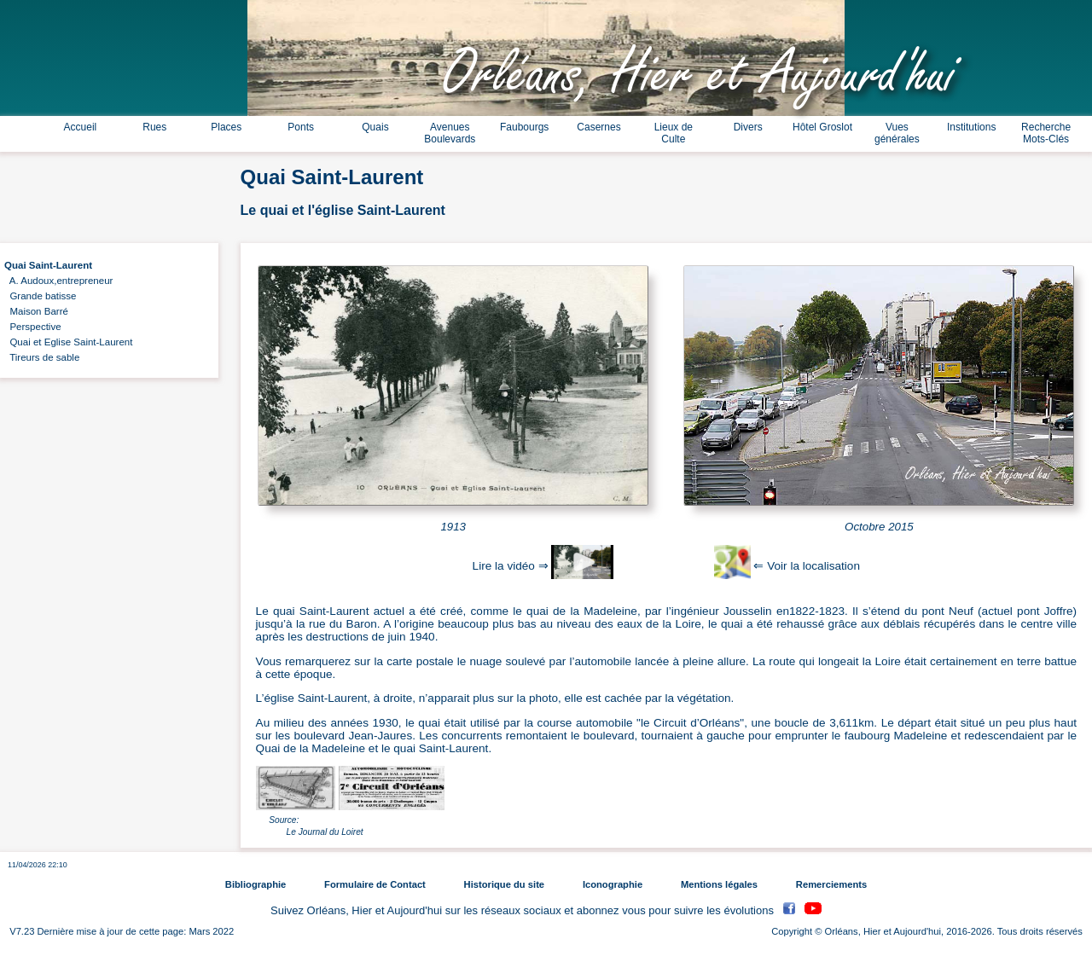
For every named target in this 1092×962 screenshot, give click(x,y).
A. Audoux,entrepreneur (58, 280)
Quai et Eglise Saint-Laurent (68, 342)
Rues (154, 127)
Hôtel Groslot (822, 127)
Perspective (32, 327)
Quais (375, 127)
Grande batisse (40, 296)
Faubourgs (524, 127)
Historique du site (504, 884)
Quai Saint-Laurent (48, 265)
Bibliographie (255, 884)
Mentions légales (719, 884)
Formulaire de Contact (375, 884)
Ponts (301, 127)
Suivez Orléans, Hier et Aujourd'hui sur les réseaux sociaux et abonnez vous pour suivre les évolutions (523, 910)
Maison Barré (36, 311)
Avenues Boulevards (449, 133)
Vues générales (897, 133)
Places (226, 127)
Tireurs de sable (41, 357)
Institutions (971, 127)
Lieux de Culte (673, 133)
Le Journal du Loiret (325, 832)
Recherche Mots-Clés (1046, 133)
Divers (748, 127)
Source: (284, 820)
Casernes (598, 127)
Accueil (80, 127)
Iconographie (612, 884)
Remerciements (831, 884)
